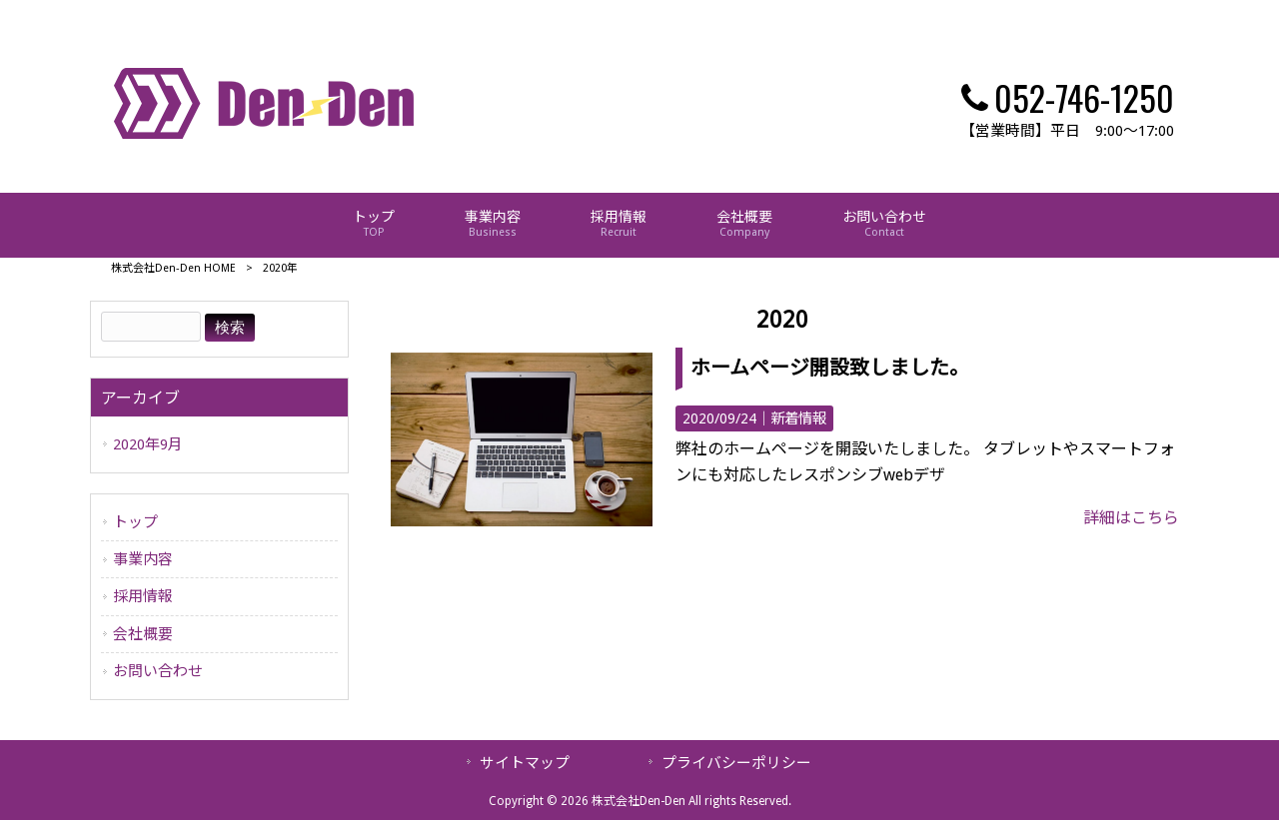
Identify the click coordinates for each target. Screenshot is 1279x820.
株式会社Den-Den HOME (173, 268)
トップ (135, 522)
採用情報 (143, 596)
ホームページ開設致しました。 (829, 368)
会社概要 (143, 634)
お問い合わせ (158, 671)
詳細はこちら (1131, 517)
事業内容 (143, 559)
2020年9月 (148, 444)
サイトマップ (525, 763)
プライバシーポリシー (736, 763)
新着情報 (798, 418)
